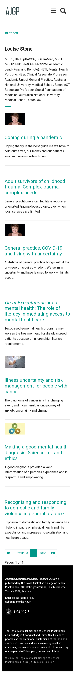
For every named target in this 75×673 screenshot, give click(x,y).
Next (43, 553)
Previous (21, 553)
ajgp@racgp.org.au (23, 597)
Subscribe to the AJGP (18, 601)
